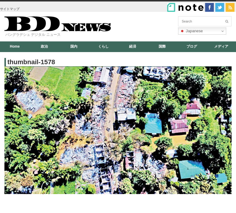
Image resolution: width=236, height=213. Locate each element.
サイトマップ (9, 9)
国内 (73, 46)
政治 (44, 46)
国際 (162, 46)
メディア (221, 46)
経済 (132, 46)
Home (14, 46)
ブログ (191, 46)
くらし (103, 46)
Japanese (191, 31)
